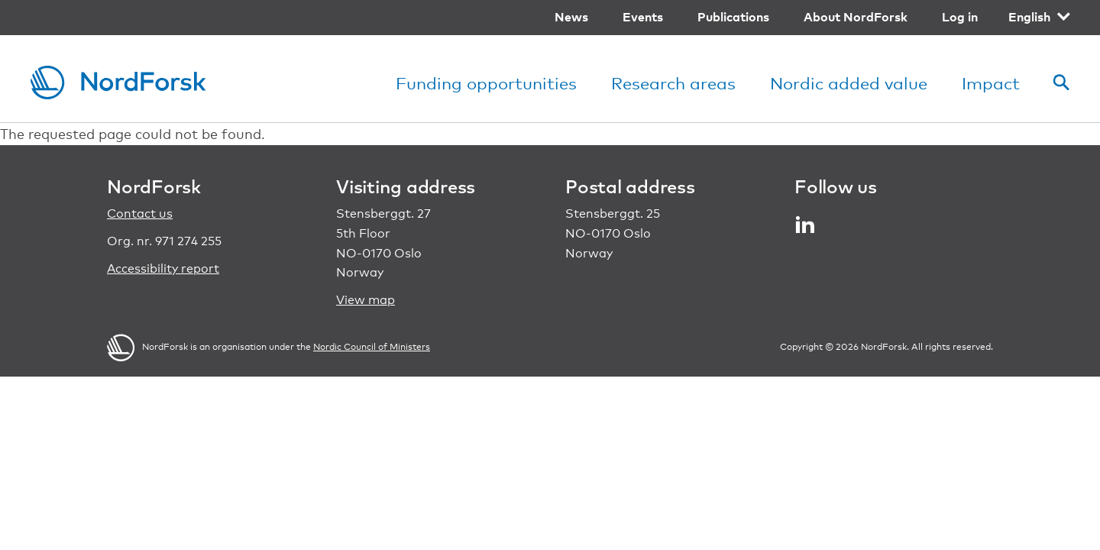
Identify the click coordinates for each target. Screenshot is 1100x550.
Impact (991, 83)
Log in (960, 16)
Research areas (673, 83)
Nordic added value (848, 83)
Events (643, 16)
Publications (733, 16)
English (1029, 16)
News (571, 16)
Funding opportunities (486, 83)
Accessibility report (163, 268)
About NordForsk (855, 16)
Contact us (140, 213)
